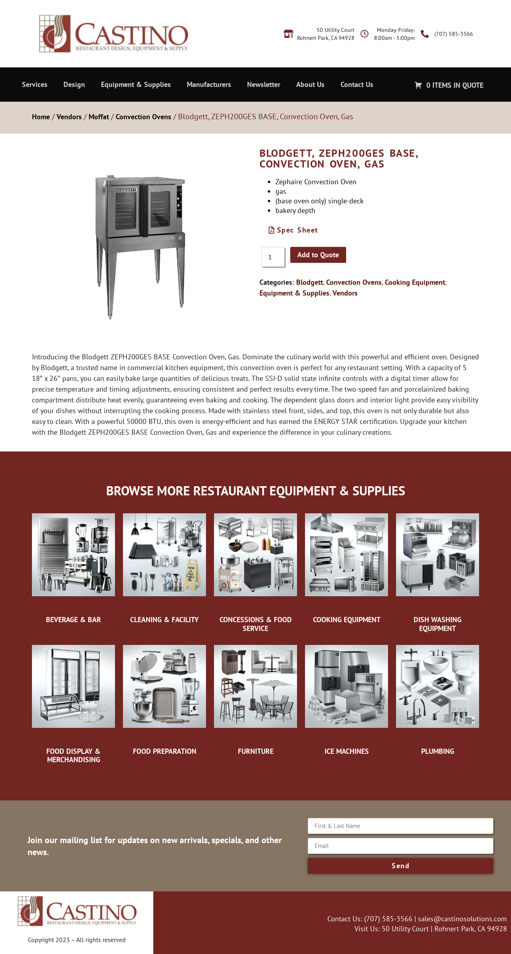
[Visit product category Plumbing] (437, 698)
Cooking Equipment (415, 282)
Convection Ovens (143, 116)
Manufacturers (209, 84)
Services (35, 84)
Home (41, 116)
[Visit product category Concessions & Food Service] (255, 570)
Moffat (99, 116)
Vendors (69, 116)
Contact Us (357, 84)
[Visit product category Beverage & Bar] (73, 566)
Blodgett (309, 282)
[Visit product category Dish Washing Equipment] (437, 570)
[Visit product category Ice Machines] (346, 698)
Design (74, 84)
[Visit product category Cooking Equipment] (346, 566)
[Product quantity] (273, 257)
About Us (310, 84)
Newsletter (263, 84)
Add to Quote (318, 254)
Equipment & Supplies (136, 84)
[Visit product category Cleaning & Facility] (164, 566)
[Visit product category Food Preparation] (164, 698)
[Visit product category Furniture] (255, 698)
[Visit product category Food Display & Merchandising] (73, 702)
